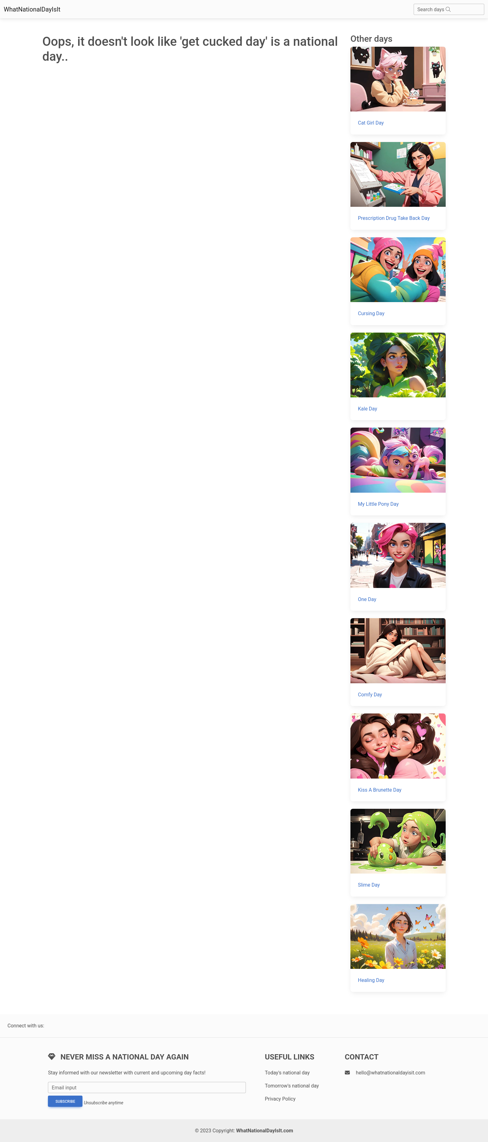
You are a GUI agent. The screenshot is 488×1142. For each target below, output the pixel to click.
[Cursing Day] (398, 281)
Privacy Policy (280, 1099)
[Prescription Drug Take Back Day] (398, 186)
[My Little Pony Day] (398, 471)
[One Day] (398, 567)
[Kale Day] (398, 376)
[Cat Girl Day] (398, 91)
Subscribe (65, 1101)
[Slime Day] (398, 853)
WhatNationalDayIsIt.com (264, 1131)
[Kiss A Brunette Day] (398, 757)
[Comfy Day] (398, 662)
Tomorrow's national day (292, 1086)
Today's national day (287, 1073)
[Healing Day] (398, 948)
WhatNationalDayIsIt (32, 9)
